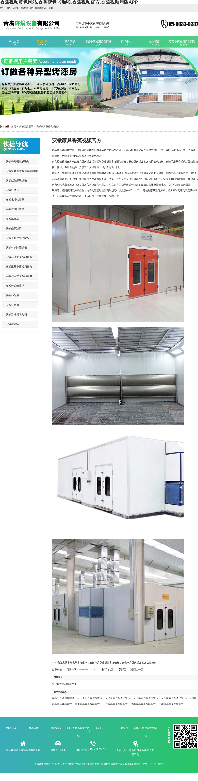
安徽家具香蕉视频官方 (48, 126)
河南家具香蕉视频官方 (171, 704)
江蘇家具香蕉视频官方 (148, 697)
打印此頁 (108, 669)
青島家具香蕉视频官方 (64, 697)
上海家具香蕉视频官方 (115, 704)
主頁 (13, 126)
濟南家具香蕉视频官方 (143, 704)
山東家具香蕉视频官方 (92, 697)
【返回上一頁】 (137, 669)
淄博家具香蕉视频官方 (120, 697)
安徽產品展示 (26, 126)
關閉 (122, 669)
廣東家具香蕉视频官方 (87, 704)
